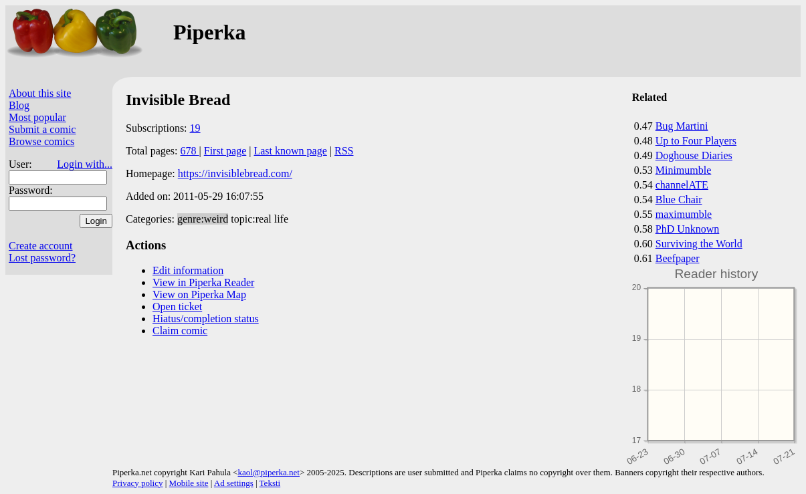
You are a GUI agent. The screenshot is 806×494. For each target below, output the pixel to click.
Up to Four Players (696, 140)
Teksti (270, 483)
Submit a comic (42, 129)
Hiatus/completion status (206, 318)
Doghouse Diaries (694, 155)
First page (225, 150)
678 (190, 150)
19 (195, 128)
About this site (40, 93)
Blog (19, 105)
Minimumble (684, 170)
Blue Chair (679, 199)
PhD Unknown (688, 229)
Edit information (188, 270)
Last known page (290, 150)
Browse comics (41, 141)
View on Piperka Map (199, 294)
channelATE (682, 185)
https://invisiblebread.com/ (235, 173)
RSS (343, 150)
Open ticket (177, 306)
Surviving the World (699, 243)
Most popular (37, 117)
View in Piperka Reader (203, 282)
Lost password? (42, 257)
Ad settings (234, 483)
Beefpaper (678, 258)
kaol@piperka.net (268, 472)
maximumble (684, 214)
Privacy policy (137, 483)
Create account (41, 245)
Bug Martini (682, 126)
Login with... (84, 164)
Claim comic (180, 330)
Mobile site (189, 483)
